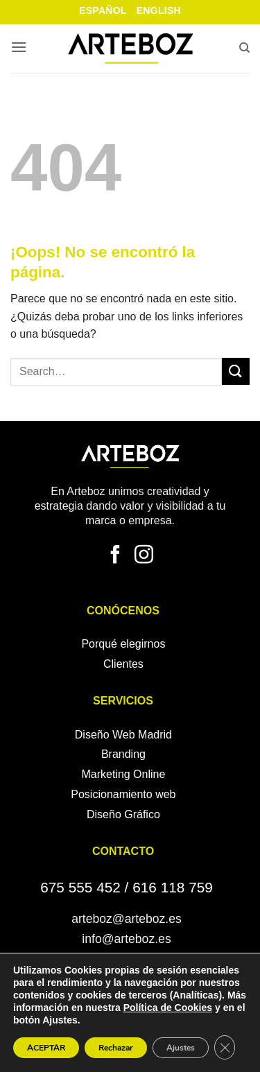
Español (103, 10)
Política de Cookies (167, 1007)
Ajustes (180, 1047)
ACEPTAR (46, 1047)
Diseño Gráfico (123, 814)
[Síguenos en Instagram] (144, 556)
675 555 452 (80, 887)
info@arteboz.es (126, 939)
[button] (18, 48)
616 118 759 (172, 887)
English (159, 10)
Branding (123, 754)
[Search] (244, 50)
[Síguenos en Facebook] (115, 556)
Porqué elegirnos (123, 644)
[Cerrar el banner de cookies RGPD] (224, 1047)
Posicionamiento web (123, 794)
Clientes (123, 664)
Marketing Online (123, 774)
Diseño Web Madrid (123, 735)
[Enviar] (236, 371)
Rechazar (115, 1047)
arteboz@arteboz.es (126, 919)
